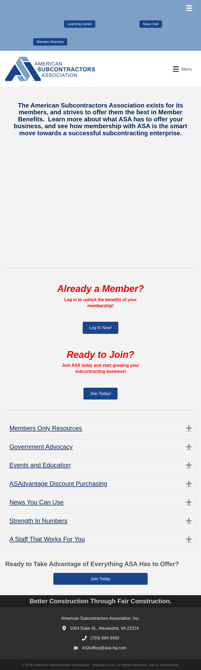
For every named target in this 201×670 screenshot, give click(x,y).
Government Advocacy (40, 446)
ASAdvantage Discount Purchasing (58, 483)
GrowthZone (169, 665)
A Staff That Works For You (47, 539)
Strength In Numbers (38, 520)
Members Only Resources (45, 428)
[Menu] (189, 8)
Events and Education (40, 465)
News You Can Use (36, 502)
